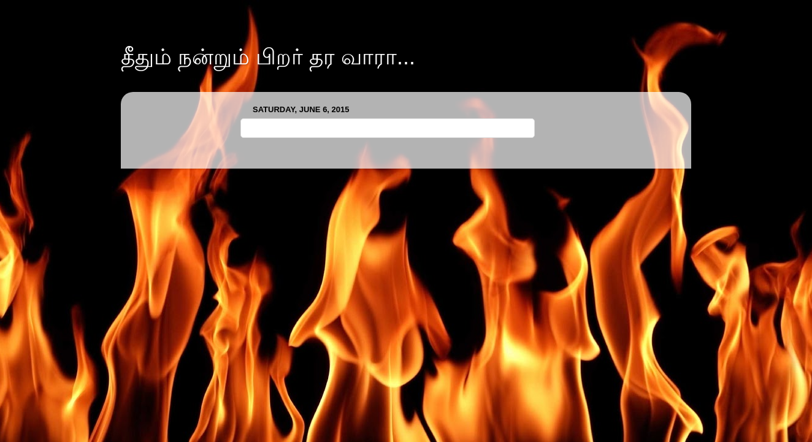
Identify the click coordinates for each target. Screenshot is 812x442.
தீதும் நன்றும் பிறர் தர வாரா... (268, 56)
